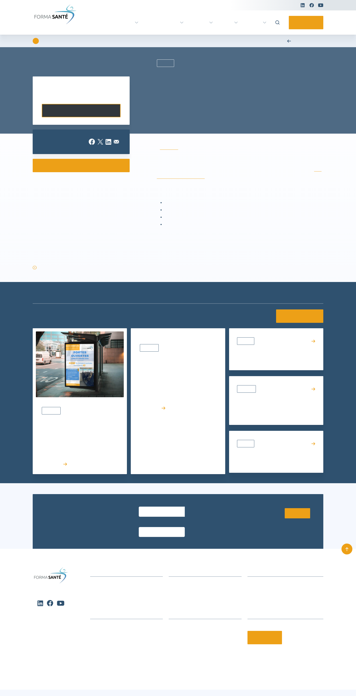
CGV (172, 585)
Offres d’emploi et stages (189, 641)
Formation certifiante (108, 22)
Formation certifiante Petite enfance (118, 634)
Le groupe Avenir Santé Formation (196, 620)
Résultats (246, 341)
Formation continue (157, 22)
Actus (225, 22)
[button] (142, 646)
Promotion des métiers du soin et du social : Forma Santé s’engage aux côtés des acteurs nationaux (273, 405)
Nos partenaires (181, 627)
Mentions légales (309, 686)
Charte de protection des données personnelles (46, 689)
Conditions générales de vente (188, 686)
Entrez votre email (151, 504)
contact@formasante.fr (266, 585)
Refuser (76, 680)
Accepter (29, 680)
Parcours (197, 22)
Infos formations (182, 571)
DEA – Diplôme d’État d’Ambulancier (190, 177)
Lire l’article (55, 464)
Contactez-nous (304, 22)
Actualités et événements (110, 571)
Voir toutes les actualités (297, 316)
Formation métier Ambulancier (114, 627)
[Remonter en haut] (346, 536)
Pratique (252, 22)
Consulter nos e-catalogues (81, 165)
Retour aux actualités (303, 41)
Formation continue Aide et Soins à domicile (125, 613)
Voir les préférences (123, 680)
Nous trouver (179, 578)
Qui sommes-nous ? (184, 613)
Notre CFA (177, 634)
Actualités (52, 411)
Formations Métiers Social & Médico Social (124, 620)
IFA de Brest (168, 148)
